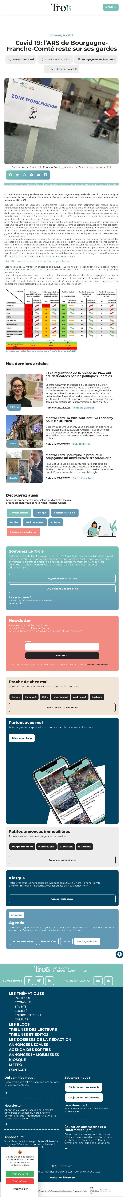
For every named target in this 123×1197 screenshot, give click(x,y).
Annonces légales (28, 1045)
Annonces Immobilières (34, 1055)
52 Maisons (66, 846)
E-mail (29, 641)
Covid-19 (55, 35)
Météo (15, 1065)
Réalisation (61, 1177)
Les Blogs (19, 1024)
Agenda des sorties (30, 1050)
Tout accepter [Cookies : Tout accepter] (20, 1173)
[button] (10, 175)
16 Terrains (84, 846)
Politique (14, 407)
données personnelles (97, 664)
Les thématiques (26, 993)
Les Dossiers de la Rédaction (40, 1040)
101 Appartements (22, 846)
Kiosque (17, 1060)
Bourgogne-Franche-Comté (98, 59)
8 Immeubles (46, 846)
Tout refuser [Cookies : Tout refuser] (20, 1181)
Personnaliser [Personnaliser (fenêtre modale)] (20, 1188)
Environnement (28, 1015)
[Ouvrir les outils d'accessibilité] (119, 954)
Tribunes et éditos (28, 1034)
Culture (21, 1019)
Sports (12, 443)
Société (68, 35)
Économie (23, 1002)
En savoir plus (16, 603)
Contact (18, 1070)
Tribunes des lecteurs (33, 1029)
